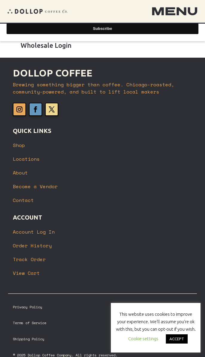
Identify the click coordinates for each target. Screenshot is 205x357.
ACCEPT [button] (176, 339)
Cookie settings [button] (143, 338)
